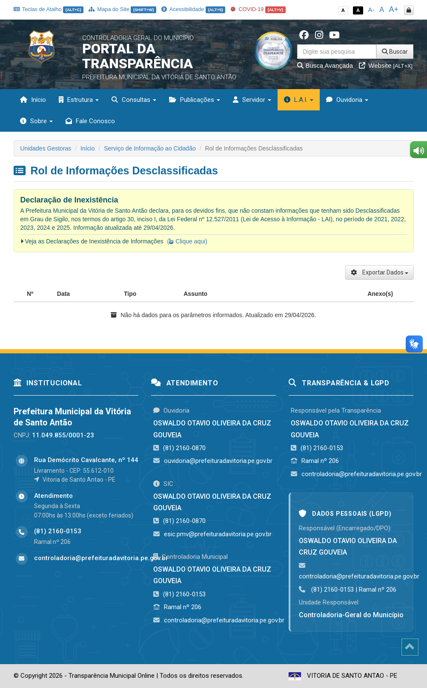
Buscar (395, 51)
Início (33, 100)
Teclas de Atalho (49, 9)
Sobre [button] (36, 121)
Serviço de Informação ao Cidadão (150, 148)
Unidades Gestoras (46, 148)
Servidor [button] (252, 100)
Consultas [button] (134, 100)
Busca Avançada (325, 65)
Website (386, 65)
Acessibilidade (193, 9)
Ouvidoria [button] (347, 100)
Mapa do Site (122, 9)
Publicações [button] (194, 100)
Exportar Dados (379, 272)
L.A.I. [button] (298, 100)
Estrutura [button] (79, 100)
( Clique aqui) (187, 241)
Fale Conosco (90, 121)
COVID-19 (258, 9)
